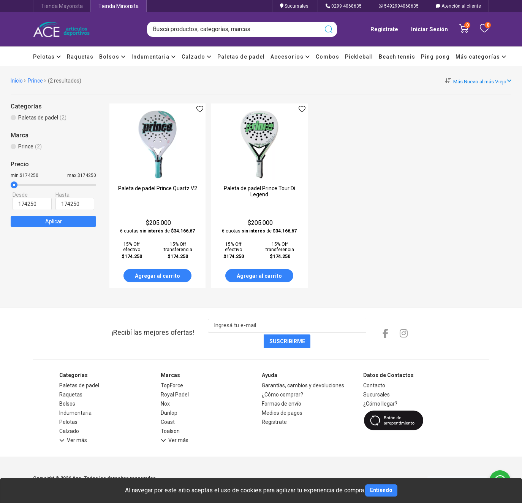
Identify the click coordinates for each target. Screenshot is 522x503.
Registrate (384, 29)
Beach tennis (397, 57)
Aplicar (53, 221)
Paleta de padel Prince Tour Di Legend (259, 191)
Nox (165, 388)
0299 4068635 (344, 6)
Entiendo (381, 490)
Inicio (17, 81)
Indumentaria (153, 57)
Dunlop (169, 397)
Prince (35, 81)
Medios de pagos (282, 397)
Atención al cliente (458, 6)
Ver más (73, 426)
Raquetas (80, 57)
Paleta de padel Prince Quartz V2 (157, 188)
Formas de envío (281, 388)
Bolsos (112, 57)
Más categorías (481, 57)
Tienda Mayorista (62, 6)
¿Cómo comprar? (282, 379)
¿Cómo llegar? (380, 388)
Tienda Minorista (118, 6)
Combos (327, 57)
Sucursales (294, 6)
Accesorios (290, 57)
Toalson (170, 416)
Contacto (374, 370)
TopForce (172, 370)
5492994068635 (399, 6)
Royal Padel (175, 379)
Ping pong (435, 57)
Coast (168, 406)
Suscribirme (363, 326)
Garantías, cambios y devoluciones (303, 370)
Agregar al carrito (157, 276)
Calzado (197, 57)
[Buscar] (328, 29)
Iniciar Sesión (429, 29)
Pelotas (47, 57)
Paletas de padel (241, 57)
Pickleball (359, 57)
